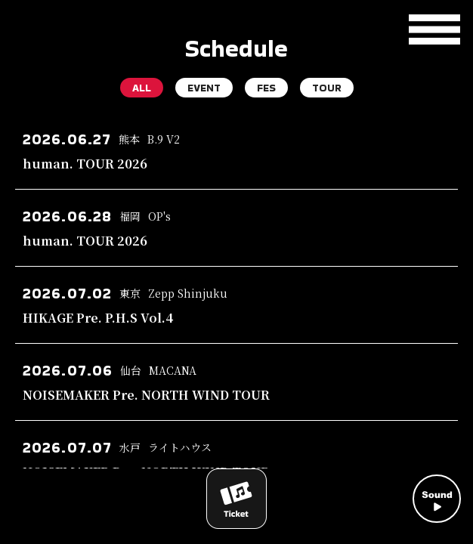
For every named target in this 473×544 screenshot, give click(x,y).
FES (266, 87)
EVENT (204, 87)
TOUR (327, 87)
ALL (141, 87)
